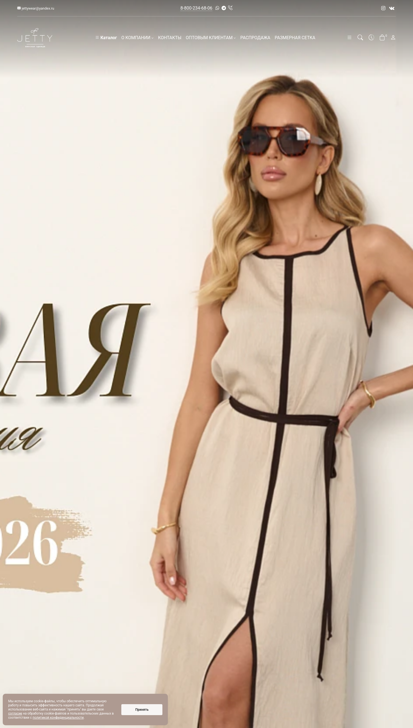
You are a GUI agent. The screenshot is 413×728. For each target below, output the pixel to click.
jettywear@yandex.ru (35, 8)
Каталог (106, 37)
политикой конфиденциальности (58, 718)
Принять (141, 710)
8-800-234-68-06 (196, 8)
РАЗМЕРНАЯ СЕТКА (295, 37)
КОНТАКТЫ (169, 37)
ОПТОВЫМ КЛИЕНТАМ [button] (211, 37)
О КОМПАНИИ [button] (137, 37)
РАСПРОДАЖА (255, 37)
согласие (15, 713)
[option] (206, 364)
